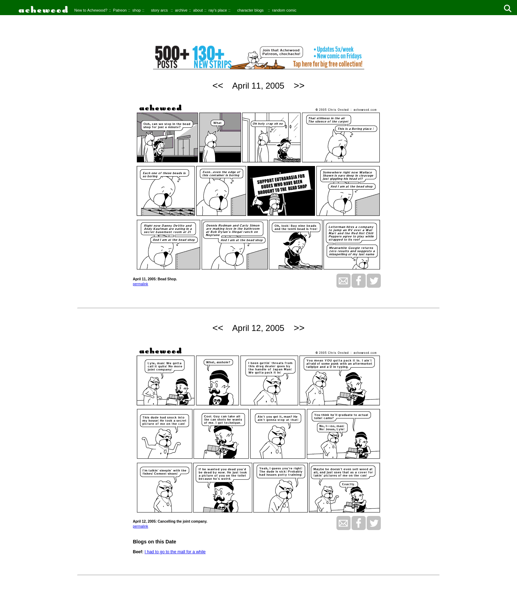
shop (136, 10)
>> (299, 85)
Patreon (120, 10)
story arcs (159, 10)
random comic (284, 10)
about (198, 10)
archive (181, 10)
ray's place (218, 10)
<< (218, 85)
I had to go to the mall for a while (175, 551)
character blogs (250, 10)
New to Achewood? (90, 10)
